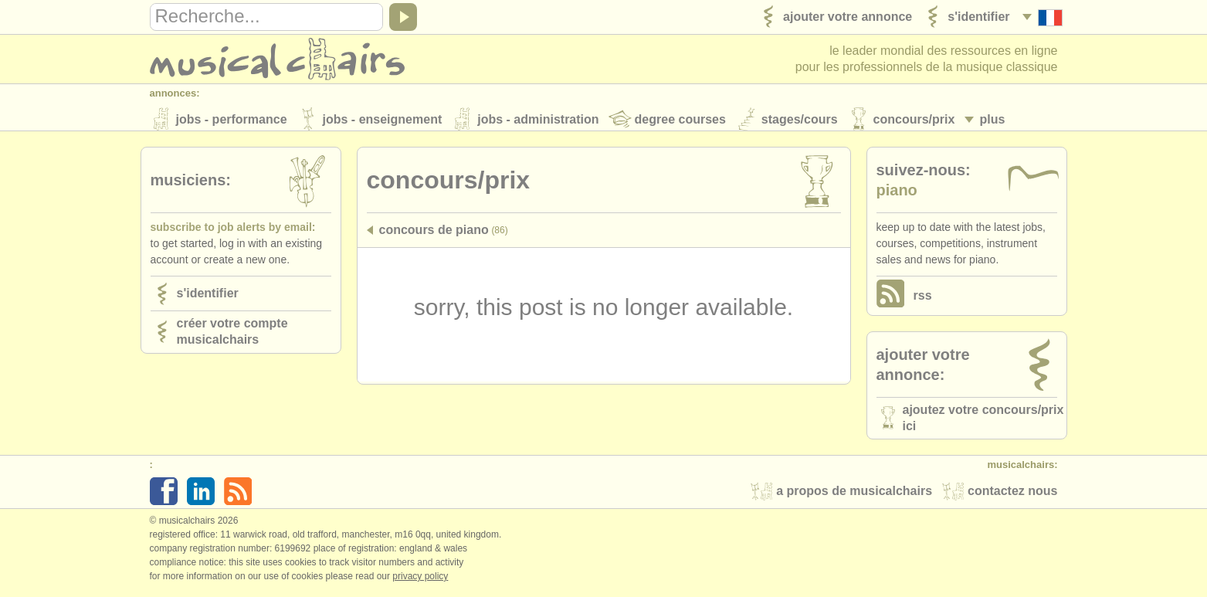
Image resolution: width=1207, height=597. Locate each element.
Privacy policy (420, 580)
